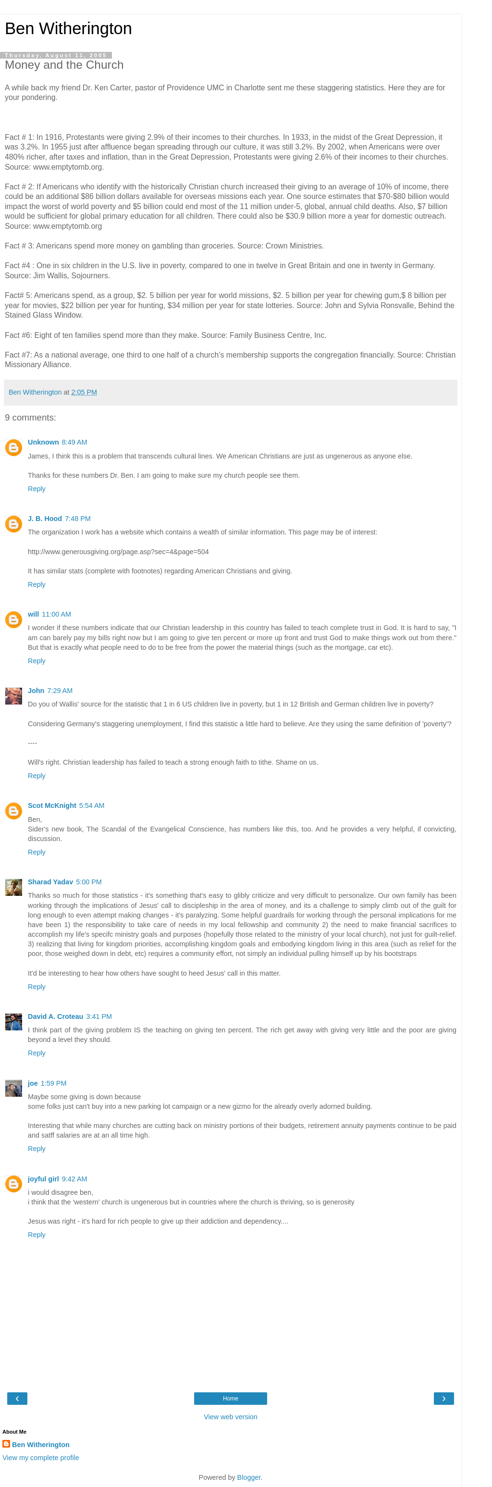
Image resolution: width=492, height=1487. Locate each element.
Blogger (249, 1477)
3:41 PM (99, 1016)
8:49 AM (74, 442)
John (36, 690)
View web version (231, 1417)
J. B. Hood (45, 518)
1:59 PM (54, 1083)
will (33, 614)
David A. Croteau (55, 1016)
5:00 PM (89, 882)
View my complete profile (40, 1458)
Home (230, 1398)
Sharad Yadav (50, 882)
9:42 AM (74, 1179)
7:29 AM (60, 690)
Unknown (43, 442)
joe (33, 1083)
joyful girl (43, 1179)
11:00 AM (56, 614)
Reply (37, 489)
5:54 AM (92, 805)
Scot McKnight (52, 805)
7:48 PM (78, 518)
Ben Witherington (68, 28)
